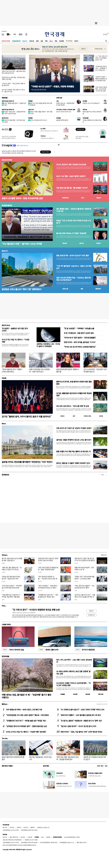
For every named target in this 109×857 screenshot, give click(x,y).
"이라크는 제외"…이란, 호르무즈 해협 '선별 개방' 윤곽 (13, 84)
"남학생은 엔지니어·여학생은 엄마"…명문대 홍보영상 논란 (26, 726)
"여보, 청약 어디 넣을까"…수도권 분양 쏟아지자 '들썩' (84, 587)
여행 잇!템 (100, 694)
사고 (106, 766)
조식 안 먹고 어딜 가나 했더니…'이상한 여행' (15, 340)
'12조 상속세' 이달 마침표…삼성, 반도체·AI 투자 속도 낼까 (101, 89)
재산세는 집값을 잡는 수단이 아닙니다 (40, 758)
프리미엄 (70, 41)
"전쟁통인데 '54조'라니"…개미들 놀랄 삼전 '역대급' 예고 (48, 596)
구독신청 (12, 827)
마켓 (98, 198)
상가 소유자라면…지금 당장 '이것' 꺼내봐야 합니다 (95, 370)
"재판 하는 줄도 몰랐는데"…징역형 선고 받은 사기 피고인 (11, 568)
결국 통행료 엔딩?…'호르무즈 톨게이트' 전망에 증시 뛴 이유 (73, 210)
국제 (46, 41)
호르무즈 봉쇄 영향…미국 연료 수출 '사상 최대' (13, 121)
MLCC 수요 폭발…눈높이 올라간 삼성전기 (71, 176)
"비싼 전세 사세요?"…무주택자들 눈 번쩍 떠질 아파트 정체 (12, 587)
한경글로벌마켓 (16, 41)
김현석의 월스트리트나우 (8, 101)
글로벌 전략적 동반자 (62, 120)
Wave (51, 41)
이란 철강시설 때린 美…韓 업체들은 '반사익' (72, 188)
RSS (42, 837)
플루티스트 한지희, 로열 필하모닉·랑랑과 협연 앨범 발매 (74, 382)
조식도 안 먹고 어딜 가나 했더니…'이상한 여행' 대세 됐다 (26, 732)
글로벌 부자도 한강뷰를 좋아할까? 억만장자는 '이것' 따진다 (27, 462)
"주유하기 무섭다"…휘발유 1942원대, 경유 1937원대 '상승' (101, 79)
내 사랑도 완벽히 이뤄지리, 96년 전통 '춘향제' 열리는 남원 (73, 672)
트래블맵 (62, 694)
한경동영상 (5, 475)
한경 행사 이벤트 (7, 766)
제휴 (11, 837)
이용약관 (48, 837)
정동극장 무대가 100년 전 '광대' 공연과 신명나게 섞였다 (48, 559)
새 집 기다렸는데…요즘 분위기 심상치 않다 (79, 333)
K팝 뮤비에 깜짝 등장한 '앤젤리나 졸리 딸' (67, 370)
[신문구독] (26, 34)
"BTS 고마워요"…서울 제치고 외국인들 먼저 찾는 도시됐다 (47, 587)
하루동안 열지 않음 (98, 49)
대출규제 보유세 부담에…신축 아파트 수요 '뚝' (84, 568)
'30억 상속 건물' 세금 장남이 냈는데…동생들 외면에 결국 (67, 758)
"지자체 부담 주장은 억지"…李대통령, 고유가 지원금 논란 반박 (101, 69)
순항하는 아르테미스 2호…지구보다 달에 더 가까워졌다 (48, 345)
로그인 (105, 34)
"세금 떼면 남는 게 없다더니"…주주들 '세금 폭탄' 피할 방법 (12, 596)
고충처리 (19, 827)
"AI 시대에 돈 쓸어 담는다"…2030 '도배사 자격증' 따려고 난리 (82, 709)
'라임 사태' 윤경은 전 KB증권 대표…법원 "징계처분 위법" (48, 568)
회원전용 (5, 98)
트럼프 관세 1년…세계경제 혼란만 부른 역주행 (65, 104)
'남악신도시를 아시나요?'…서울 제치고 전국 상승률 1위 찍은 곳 (84, 596)
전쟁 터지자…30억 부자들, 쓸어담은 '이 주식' (80, 342)
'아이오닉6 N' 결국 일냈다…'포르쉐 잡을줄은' (80, 337)
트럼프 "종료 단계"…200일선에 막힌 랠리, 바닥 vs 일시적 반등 (13, 113)
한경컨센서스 (65, 198)
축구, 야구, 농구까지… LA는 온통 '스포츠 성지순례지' (74, 660)
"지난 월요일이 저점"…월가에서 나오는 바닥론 (22, 243)
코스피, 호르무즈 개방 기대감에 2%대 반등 (71, 164)
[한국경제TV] (9, 34)
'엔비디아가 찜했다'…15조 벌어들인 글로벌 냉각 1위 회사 (80, 715)
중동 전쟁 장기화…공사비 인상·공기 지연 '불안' (72, 255)
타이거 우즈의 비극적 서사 (63, 112)
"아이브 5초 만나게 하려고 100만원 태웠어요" (80, 347)
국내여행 (75, 694)
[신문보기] (3, 34)
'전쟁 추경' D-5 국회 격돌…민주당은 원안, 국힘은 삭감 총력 (13, 78)
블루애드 (32, 827)
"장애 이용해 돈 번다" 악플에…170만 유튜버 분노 (12, 370)
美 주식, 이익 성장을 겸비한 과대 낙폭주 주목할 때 (40, 104)
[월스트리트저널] (15, 34)
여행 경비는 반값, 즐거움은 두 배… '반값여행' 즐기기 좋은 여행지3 (26, 696)
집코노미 (24, 41)
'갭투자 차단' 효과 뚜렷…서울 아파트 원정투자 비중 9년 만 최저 (13, 72)
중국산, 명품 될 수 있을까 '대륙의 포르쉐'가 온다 (73, 463)
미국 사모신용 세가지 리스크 (37, 120)
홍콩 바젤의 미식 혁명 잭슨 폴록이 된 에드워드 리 (73, 451)
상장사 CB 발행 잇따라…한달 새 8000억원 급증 (22, 198)
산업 (42, 41)
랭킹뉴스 (5, 704)
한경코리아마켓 (6, 41)
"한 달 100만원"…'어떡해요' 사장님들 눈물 (79, 328)
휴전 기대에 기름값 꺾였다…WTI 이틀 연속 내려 (40, 113)
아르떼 (4, 378)
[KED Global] (20, 34)
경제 (37, 41)
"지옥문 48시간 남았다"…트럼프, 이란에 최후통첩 (52, 86)
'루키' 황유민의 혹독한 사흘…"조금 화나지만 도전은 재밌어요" (48, 578)
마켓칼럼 (30, 101)
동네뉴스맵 (65, 289)
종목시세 (81, 243)
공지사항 (46, 766)
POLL (4, 606)
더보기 (76, 41)
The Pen (5, 738)
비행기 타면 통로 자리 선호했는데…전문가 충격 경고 (39, 370)
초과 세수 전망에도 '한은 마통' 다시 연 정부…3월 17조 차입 (13, 91)
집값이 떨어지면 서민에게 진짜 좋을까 (13, 758)
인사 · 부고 (100, 766)
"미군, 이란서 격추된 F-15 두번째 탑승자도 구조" (101, 58)
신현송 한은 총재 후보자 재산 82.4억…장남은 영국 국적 (11, 577)
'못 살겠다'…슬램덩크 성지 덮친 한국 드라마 (15, 329)
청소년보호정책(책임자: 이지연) (72, 837)
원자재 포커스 (5, 118)
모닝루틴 (61, 41)
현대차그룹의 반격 (48, 649)
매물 (82, 289)
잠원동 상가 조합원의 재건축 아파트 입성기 (95, 758)
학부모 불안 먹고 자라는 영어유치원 (92, 113)
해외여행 (88, 694)
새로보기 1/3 (103, 555)
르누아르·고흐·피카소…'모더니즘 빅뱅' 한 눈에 (72, 406)
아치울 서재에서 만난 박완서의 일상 (92, 121)
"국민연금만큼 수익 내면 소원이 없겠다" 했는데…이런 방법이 (27, 715)
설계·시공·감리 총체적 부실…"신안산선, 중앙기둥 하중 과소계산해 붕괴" (73, 279)
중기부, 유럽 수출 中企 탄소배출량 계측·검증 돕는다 (12, 559)
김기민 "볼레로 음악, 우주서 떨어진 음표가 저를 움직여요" (26, 416)
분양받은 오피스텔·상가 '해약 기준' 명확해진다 (21, 289)
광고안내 (25, 827)
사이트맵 (30, 837)
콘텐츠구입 (15, 837)
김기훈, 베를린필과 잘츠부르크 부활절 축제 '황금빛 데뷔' (74, 394)
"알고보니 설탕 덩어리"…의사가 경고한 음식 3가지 (78, 726)
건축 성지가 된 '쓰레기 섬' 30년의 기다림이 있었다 (73, 428)
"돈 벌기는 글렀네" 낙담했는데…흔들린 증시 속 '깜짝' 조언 (81, 720)
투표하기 (91, 611)
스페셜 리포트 (6, 624)
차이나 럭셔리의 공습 (13, 649)
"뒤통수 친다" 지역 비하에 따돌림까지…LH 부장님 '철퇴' (84, 577)
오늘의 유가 (31, 109)
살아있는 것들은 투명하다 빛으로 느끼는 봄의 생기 (73, 440)
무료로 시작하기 (45, 152)
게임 (56, 41)
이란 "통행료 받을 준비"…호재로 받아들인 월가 (14, 104)
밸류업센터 (98, 289)
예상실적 (64, 243)
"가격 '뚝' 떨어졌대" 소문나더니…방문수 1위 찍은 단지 (73, 267)
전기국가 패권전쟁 (84, 649)
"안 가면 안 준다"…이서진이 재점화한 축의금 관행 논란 (36, 609)
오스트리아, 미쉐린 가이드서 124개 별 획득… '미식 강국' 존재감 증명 (73, 684)
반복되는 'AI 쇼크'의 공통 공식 (91, 103)
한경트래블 (5, 656)
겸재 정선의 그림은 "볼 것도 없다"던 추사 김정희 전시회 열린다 (84, 559)
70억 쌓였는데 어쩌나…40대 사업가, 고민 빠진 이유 (24, 709)
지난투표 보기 (91, 615)
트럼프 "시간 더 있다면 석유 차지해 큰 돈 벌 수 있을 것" (73, 221)
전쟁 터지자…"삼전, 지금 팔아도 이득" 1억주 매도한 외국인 (81, 732)
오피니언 (31, 41)
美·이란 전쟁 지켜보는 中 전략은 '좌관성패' (71, 233)
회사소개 (5, 827)
